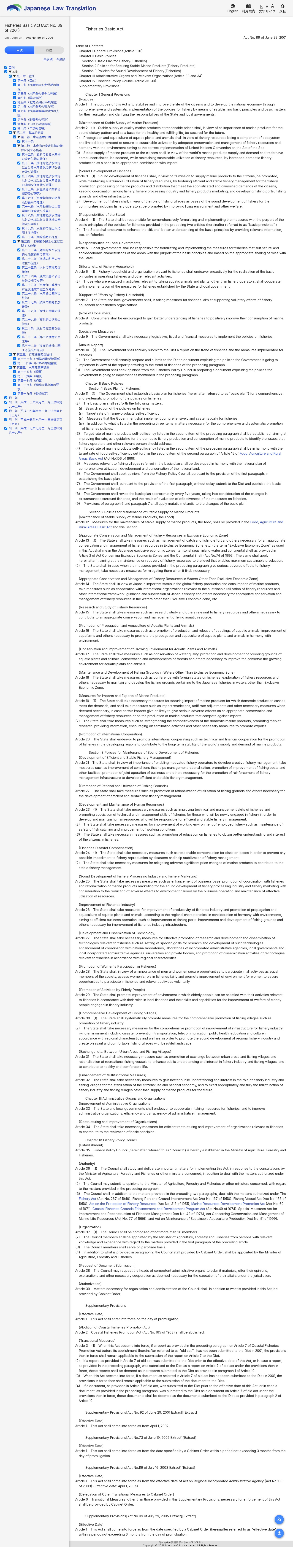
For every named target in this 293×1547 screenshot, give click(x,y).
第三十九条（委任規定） (33, 393)
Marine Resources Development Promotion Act (228, 1204)
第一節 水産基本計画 (36, 137)
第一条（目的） (27, 80)
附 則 (13, 398)
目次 (19, 50)
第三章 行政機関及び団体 (34, 354)
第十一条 (28, 141)
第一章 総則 (26, 76)
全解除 (60, 59)
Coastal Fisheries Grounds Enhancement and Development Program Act (148, 1209)
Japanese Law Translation (51, 8)
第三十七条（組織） (30, 380)
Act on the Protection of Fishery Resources (123, 1204)
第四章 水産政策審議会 (33, 367)
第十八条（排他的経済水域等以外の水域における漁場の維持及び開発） (41, 219)
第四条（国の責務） (30, 98)
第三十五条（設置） (30, 372)
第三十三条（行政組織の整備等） (39, 359)
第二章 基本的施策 (30, 133)
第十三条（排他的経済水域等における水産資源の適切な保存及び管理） (41, 167)
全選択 (47, 59)
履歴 (49, 50)
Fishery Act (87, 1199)
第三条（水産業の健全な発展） (38, 93)
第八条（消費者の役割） (33, 119)
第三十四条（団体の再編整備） (38, 363)
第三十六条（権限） (30, 376)
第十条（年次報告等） (32, 128)
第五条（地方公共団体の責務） (38, 102)
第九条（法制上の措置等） (35, 124)
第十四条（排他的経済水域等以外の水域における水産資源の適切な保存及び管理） (41, 180)
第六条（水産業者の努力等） (36, 106)
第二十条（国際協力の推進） (41, 237)
